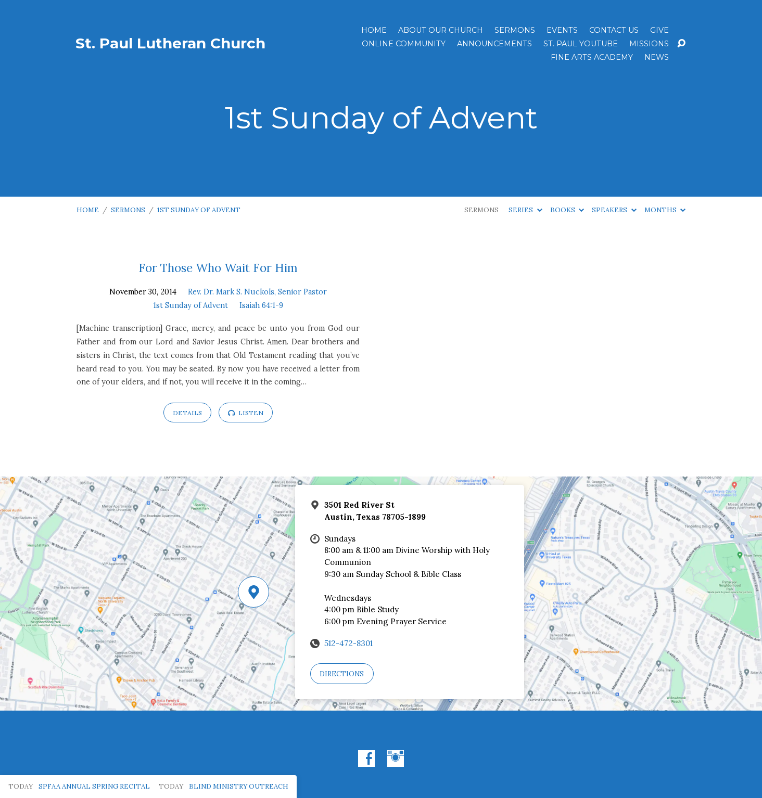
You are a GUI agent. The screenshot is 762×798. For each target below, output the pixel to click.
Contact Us (614, 30)
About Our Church (440, 30)
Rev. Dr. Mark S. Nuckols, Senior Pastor (257, 292)
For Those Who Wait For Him (218, 267)
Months (664, 209)
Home (374, 30)
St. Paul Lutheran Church (170, 43)
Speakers (614, 209)
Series (525, 209)
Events (562, 30)
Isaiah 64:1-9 (261, 305)
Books (567, 209)
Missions (649, 43)
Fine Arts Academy (592, 57)
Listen (245, 413)
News (656, 57)
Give (659, 30)
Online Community (404, 43)
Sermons (514, 30)
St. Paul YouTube (580, 43)
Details (187, 413)
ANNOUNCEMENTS (494, 43)
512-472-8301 (348, 643)
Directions (342, 674)
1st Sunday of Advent (198, 209)
